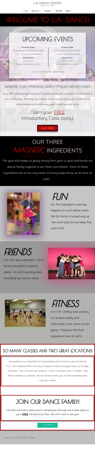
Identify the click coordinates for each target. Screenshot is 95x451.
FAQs (69, 13)
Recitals (60, 13)
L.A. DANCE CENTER (47, 3)
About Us (34, 13)
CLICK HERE (18, 59)
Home (23, 13)
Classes (47, 13)
